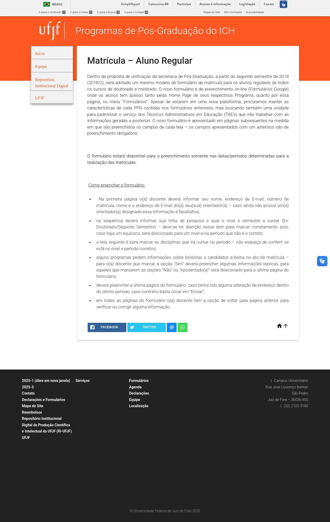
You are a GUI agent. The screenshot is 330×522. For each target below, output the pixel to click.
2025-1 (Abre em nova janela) (46, 381)
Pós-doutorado (87, 490)
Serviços (83, 381)
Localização (138, 406)
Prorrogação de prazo (92, 435)
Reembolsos (32, 412)
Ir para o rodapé (136, 12)
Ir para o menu (81, 12)
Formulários (139, 381)
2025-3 (28, 387)
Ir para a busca (108, 12)
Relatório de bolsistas (92, 421)
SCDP (81, 476)
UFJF (26, 438)
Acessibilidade (255, 12)
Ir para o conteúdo (52, 12)
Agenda (135, 387)
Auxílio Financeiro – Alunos (95, 483)
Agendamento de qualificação (97, 407)
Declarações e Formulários (43, 400)
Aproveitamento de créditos (95, 414)
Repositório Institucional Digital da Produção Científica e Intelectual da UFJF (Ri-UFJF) (47, 424)
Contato (28, 393)
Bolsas (82, 469)
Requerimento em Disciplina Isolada (101, 428)
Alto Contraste (233, 12)
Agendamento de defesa (94, 387)
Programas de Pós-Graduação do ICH (155, 30)
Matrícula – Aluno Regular (94, 497)
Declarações (139, 393)
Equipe (134, 400)
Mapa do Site (211, 12)
